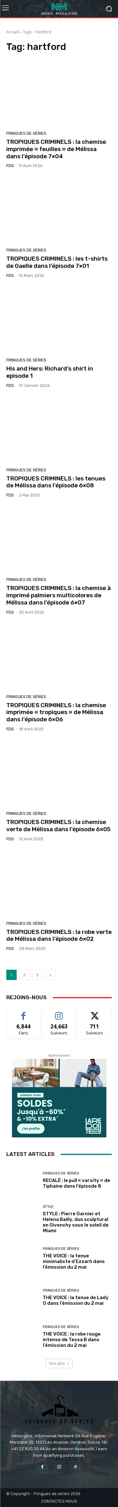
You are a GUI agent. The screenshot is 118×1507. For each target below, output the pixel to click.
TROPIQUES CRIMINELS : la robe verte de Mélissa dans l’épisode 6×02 (59, 935)
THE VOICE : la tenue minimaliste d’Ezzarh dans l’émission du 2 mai (74, 1261)
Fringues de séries (26, 133)
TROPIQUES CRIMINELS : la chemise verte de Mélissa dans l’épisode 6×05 (58, 825)
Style (48, 1206)
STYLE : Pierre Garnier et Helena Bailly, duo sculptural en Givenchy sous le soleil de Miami (76, 1222)
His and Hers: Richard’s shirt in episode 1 (49, 372)
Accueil (12, 32)
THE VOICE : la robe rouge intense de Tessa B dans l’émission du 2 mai (72, 1339)
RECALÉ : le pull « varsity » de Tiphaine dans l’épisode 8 (76, 1183)
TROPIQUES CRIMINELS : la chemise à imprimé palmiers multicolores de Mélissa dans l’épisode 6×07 (58, 595)
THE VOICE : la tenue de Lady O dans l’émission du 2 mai (76, 1300)
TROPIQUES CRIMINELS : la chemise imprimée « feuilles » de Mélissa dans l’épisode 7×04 (56, 149)
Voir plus (59, 1363)
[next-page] (50, 975)
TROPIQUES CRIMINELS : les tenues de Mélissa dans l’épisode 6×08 (55, 482)
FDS (10, 165)
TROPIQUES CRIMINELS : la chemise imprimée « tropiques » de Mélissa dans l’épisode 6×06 (56, 712)
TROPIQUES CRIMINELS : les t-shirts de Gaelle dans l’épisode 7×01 (57, 262)
